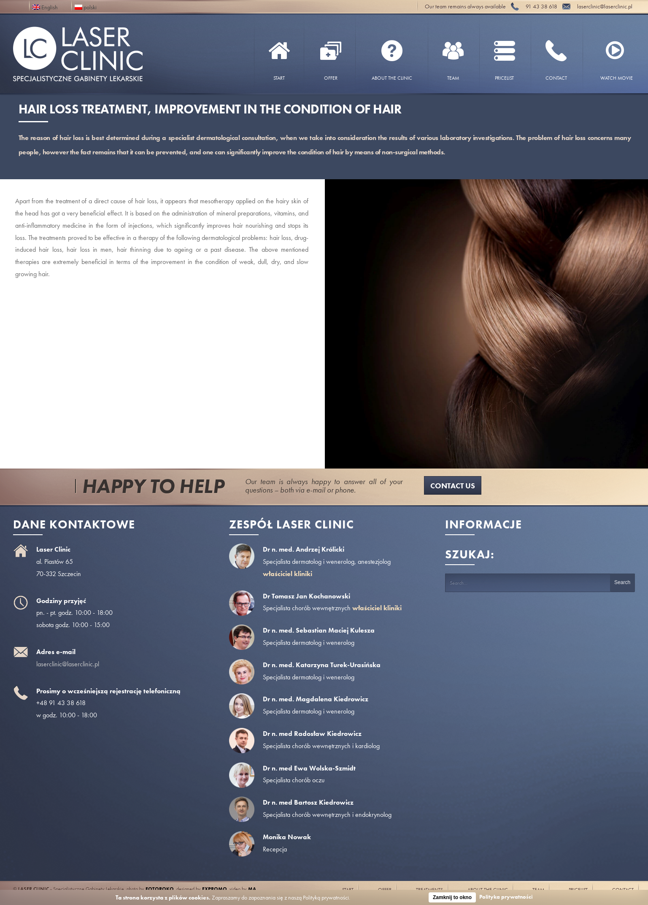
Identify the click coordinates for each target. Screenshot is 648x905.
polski (86, 6)
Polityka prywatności (506, 896)
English (45, 6)
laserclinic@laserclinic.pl (67, 664)
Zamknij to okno (452, 897)
